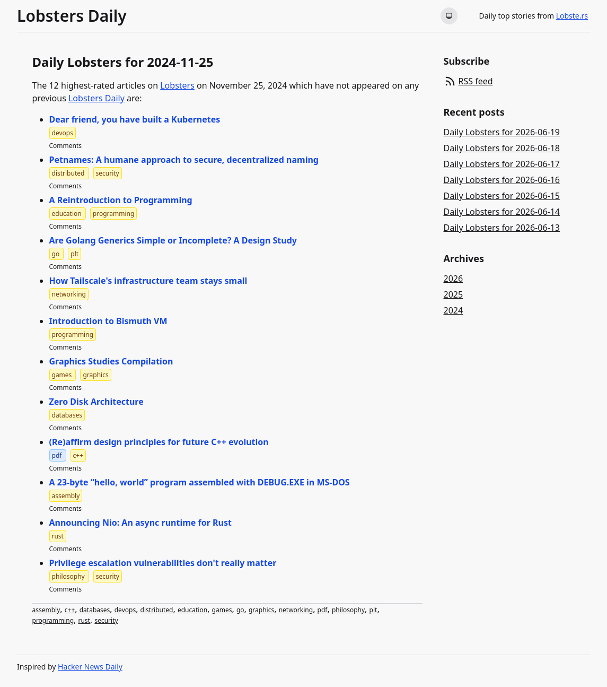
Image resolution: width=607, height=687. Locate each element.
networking (296, 609)
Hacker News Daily (90, 667)
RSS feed (476, 81)
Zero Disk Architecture (96, 401)
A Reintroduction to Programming (120, 200)
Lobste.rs (572, 16)
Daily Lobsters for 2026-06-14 (502, 212)
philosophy (348, 609)
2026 (453, 278)
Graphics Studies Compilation (111, 361)
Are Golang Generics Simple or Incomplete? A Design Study (173, 240)
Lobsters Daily (72, 15)
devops (125, 609)
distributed (156, 609)
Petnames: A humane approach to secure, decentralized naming (184, 160)
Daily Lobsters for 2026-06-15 (502, 196)
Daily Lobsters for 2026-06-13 (502, 227)
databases (95, 609)
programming (53, 620)
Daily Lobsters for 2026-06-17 (502, 164)
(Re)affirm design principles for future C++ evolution (159, 442)
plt (373, 609)
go (240, 609)
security (106, 620)
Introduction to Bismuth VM (108, 321)
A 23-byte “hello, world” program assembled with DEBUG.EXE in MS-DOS (199, 482)
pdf (323, 609)
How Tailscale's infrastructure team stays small (148, 280)
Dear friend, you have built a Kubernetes (135, 119)
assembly (46, 609)
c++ (70, 609)
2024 (453, 310)
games (222, 609)
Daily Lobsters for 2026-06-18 (502, 148)
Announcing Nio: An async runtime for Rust (140, 522)
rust (84, 620)
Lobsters (177, 85)
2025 (453, 294)
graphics (261, 609)
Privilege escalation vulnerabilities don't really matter (163, 563)
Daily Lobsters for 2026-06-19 (502, 132)
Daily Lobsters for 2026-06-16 (502, 180)
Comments (65, 145)
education (192, 609)
